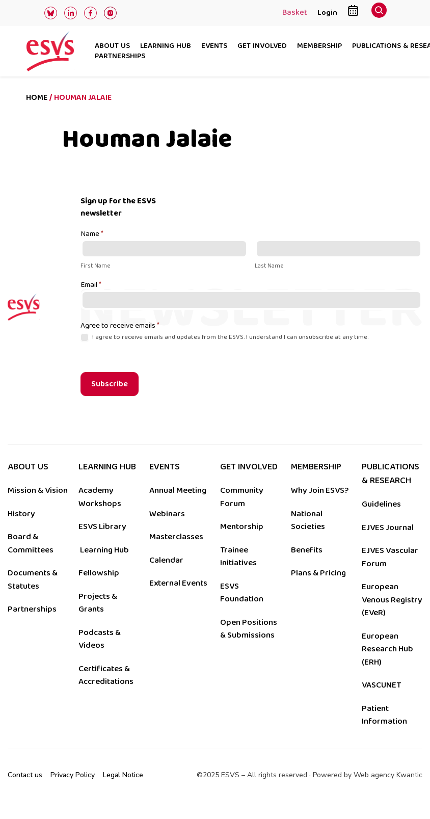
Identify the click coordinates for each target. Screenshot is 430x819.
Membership (319, 46)
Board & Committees (30, 543)
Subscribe (109, 384)
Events (214, 46)
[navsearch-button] (379, 13)
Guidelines (381, 504)
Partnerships (120, 56)
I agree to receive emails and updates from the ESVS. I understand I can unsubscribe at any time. (224, 337)
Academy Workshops (99, 497)
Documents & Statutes (33, 579)
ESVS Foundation (241, 592)
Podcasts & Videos (99, 639)
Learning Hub (104, 550)
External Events (178, 583)
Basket (294, 13)
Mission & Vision (38, 490)
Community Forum (241, 497)
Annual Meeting (177, 490)
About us (112, 46)
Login (327, 12)
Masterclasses (176, 536)
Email (90, 285)
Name (91, 234)
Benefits (306, 550)
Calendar (166, 560)
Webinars (167, 513)
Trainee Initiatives (238, 556)
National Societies (308, 520)
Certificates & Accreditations (105, 675)
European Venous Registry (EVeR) (392, 599)
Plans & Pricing (318, 572)
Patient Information (384, 715)
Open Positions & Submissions (248, 629)
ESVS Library (102, 526)
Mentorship (241, 526)
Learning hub (165, 46)
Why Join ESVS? (319, 490)
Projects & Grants (97, 603)
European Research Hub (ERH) (387, 649)
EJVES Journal (388, 527)
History (21, 513)
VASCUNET (381, 685)
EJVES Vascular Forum (390, 557)
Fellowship (98, 572)
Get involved (262, 46)
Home (36, 97)
